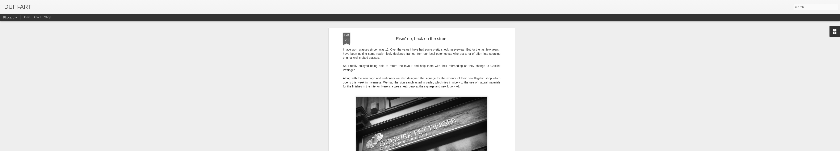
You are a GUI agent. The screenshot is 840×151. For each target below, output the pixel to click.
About (37, 17)
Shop (47, 17)
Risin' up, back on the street (422, 34)
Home (26, 17)
